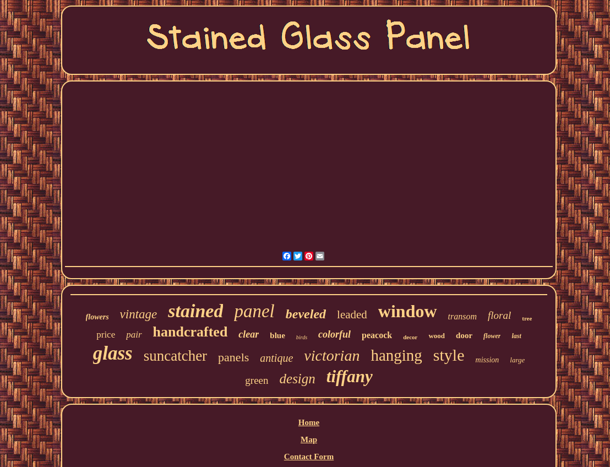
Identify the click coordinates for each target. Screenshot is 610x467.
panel (254, 311)
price (105, 334)
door (464, 335)
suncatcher (175, 355)
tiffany (349, 376)
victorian (332, 355)
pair (133, 334)
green (256, 380)
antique (276, 358)
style (449, 355)
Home (308, 422)
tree (527, 318)
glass (113, 353)
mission (487, 360)
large (517, 360)
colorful (334, 334)
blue (277, 335)
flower (491, 336)
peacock (377, 335)
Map (309, 439)
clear (248, 334)
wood (436, 336)
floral (499, 315)
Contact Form (309, 456)
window (407, 311)
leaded (352, 314)
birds (301, 337)
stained (195, 311)
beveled (306, 314)
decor (410, 337)
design (297, 378)
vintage (138, 314)
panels (233, 357)
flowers (97, 317)
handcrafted (190, 332)
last (516, 336)
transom (462, 316)
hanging (396, 355)
